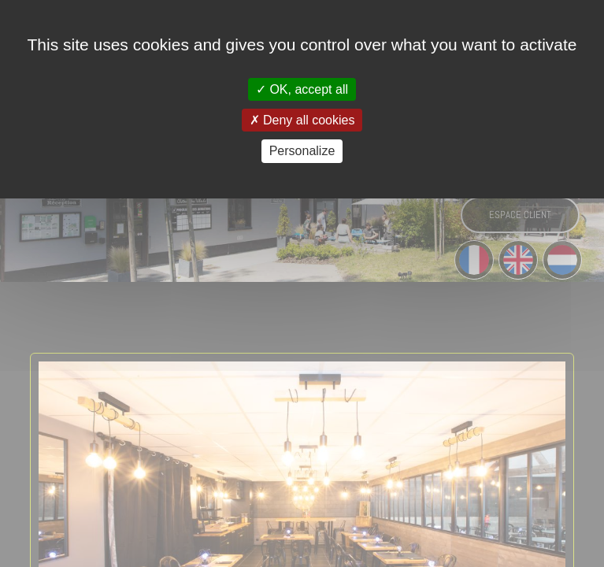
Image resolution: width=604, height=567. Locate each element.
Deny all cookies (302, 120)
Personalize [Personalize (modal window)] (302, 151)
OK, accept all (302, 89)
